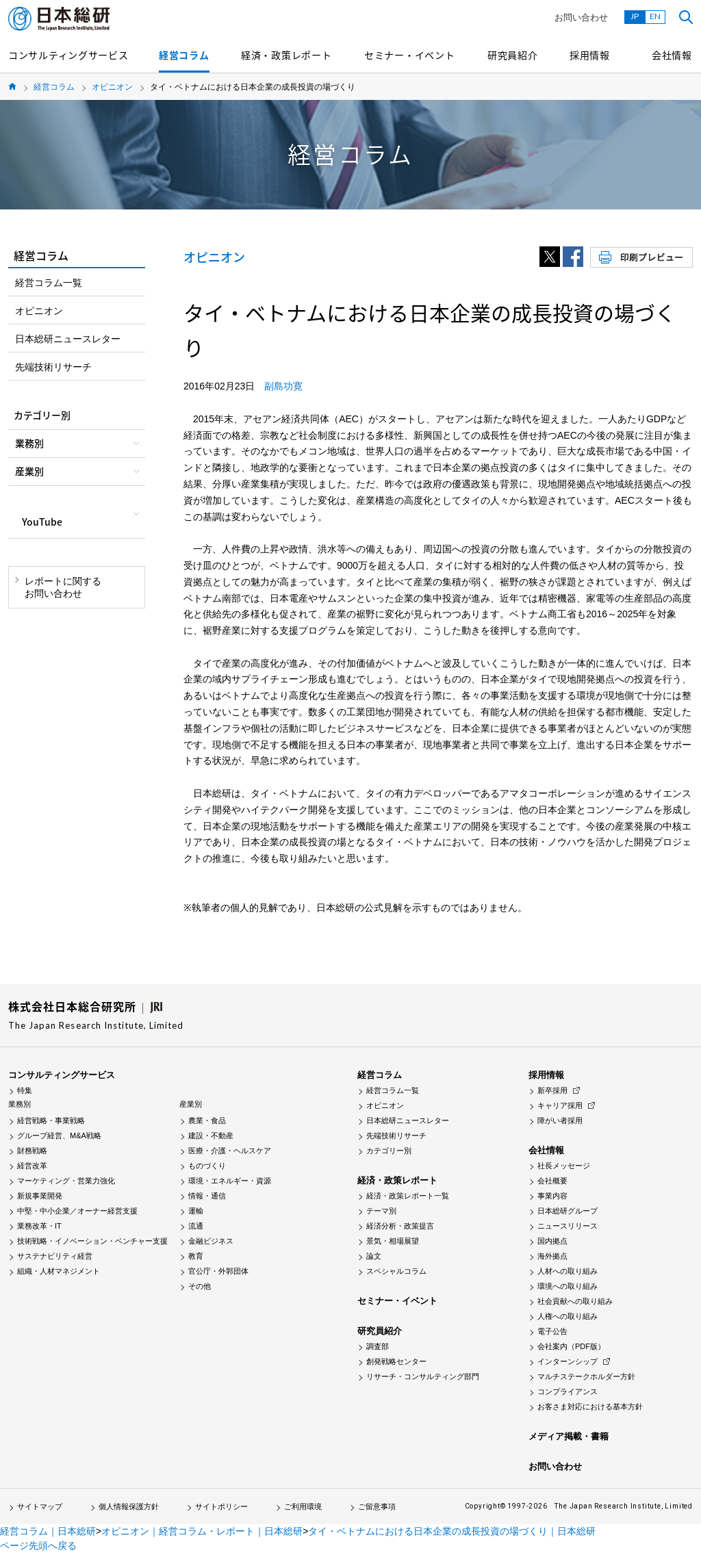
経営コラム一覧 (48, 282)
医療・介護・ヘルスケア (229, 1150)
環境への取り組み (567, 1286)
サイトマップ (39, 1506)
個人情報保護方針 (129, 1506)
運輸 (195, 1211)
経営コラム (184, 55)
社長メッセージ (563, 1165)
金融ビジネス (210, 1241)
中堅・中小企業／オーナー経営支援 (77, 1211)
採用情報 (590, 55)
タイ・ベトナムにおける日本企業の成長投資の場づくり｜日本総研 (452, 1531)
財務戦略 (32, 1150)
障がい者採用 (560, 1120)
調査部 (377, 1346)
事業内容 (552, 1196)
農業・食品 (207, 1120)
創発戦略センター (396, 1361)
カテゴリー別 (388, 1150)
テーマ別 (381, 1211)
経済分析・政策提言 (400, 1226)
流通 (195, 1226)
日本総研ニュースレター (67, 338)
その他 (199, 1286)
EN (655, 16)
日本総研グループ (567, 1211)
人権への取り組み (567, 1316)
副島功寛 (283, 386)
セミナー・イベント (409, 55)
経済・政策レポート (286, 55)
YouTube (42, 521)
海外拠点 (552, 1256)
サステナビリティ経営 (54, 1256)
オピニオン (112, 87)
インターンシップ (567, 1361)
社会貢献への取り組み (575, 1301)
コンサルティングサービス (68, 55)
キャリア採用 (560, 1105)
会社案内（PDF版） (571, 1346)
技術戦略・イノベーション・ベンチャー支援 (92, 1241)
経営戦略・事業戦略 (51, 1120)
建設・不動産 (210, 1135)
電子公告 (552, 1331)
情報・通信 (207, 1196)
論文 (373, 1256)
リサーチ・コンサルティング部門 (422, 1376)
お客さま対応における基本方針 (590, 1406)
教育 (195, 1256)
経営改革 (32, 1165)
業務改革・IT (39, 1226)
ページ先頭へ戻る (38, 1545)
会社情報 (672, 55)
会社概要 (552, 1181)
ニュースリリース (567, 1226)
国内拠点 (552, 1241)
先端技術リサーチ (53, 366)
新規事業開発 (39, 1196)
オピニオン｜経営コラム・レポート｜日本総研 (202, 1531)
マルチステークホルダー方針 (586, 1376)
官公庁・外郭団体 (218, 1271)
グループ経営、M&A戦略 (59, 1135)
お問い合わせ (581, 17)
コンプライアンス (567, 1391)
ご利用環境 (303, 1506)
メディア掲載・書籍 (568, 1436)
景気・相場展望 (392, 1241)
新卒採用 (552, 1090)
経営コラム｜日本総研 (48, 1531)
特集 (24, 1090)
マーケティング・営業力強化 (66, 1181)
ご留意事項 (377, 1506)
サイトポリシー (221, 1506)
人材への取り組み (567, 1271)
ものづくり (207, 1165)
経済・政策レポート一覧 (407, 1196)
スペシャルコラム (396, 1271)
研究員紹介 (512, 55)
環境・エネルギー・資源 (229, 1181)
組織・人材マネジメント (58, 1271)
